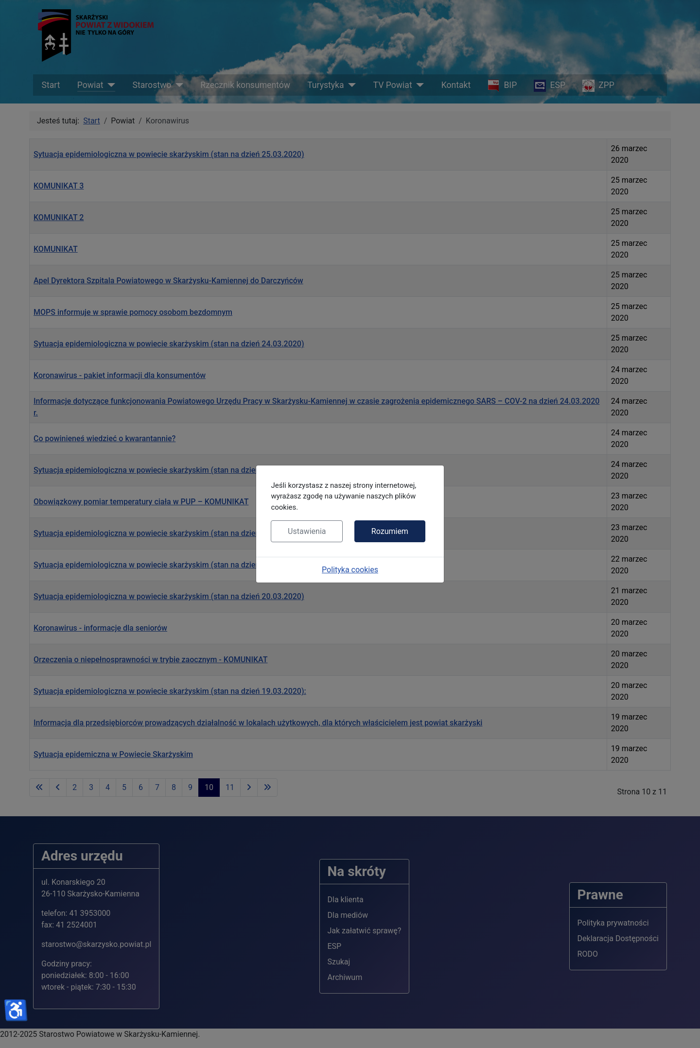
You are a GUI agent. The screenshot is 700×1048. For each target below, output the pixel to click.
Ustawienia (307, 531)
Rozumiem (389, 531)
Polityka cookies (350, 569)
